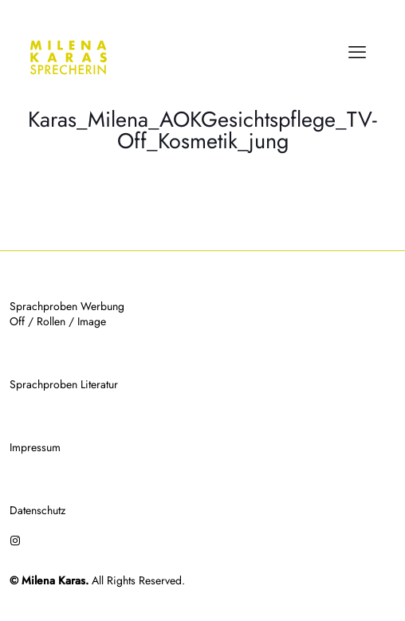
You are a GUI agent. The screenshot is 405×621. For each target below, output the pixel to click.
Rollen (51, 321)
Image (91, 321)
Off (17, 321)
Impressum (35, 447)
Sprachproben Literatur (64, 384)
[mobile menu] (357, 51)
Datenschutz (37, 510)
